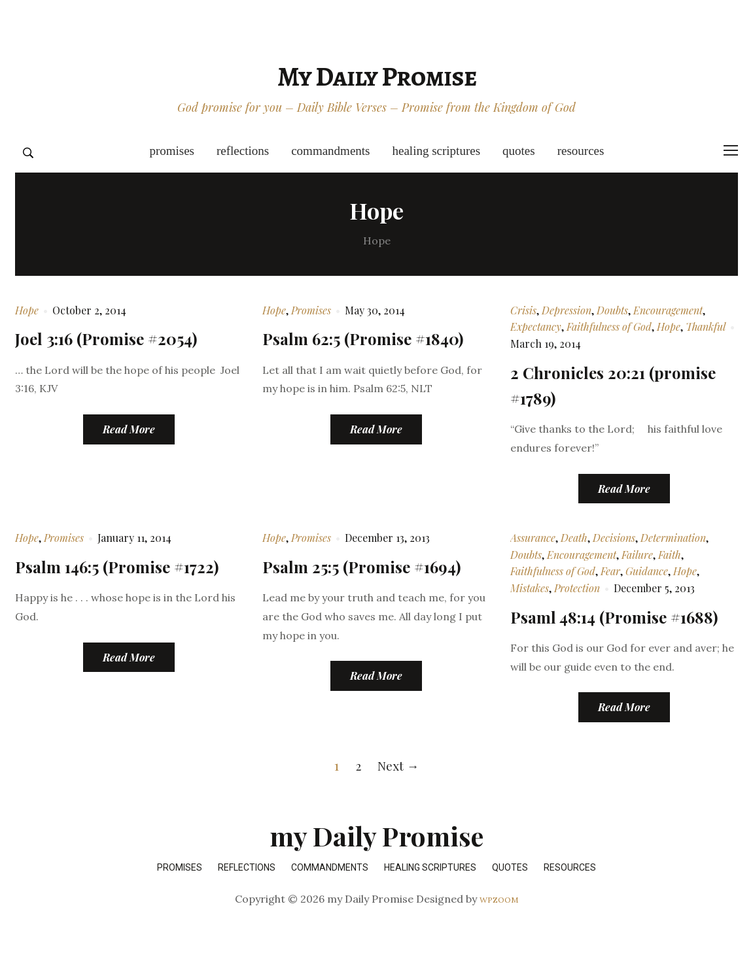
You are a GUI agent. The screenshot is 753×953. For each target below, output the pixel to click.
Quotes (518, 151)
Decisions (614, 537)
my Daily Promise (376, 76)
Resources (580, 151)
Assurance (532, 537)
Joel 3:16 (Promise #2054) (119, 338)
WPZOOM (499, 924)
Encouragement (668, 310)
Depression (566, 310)
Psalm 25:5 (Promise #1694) (375, 566)
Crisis (523, 310)
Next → (398, 790)
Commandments (330, 151)
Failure (637, 554)
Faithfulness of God (609, 326)
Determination (673, 537)
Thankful (706, 326)
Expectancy (535, 326)
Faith (669, 554)
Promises (171, 151)
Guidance (646, 571)
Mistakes (529, 588)
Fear (610, 571)
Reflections (243, 151)
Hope (27, 310)
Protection (577, 588)
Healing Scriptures (437, 151)
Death (574, 537)
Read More (129, 429)
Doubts (612, 310)
